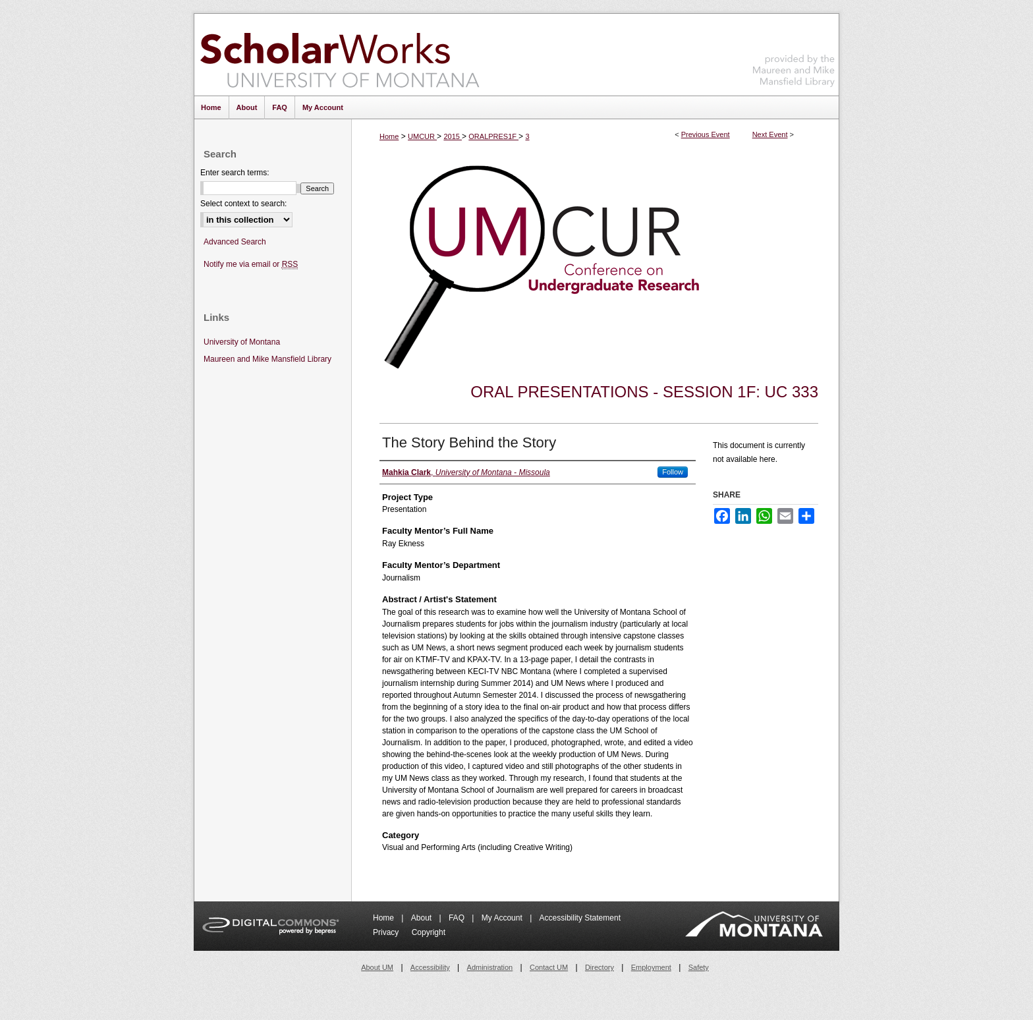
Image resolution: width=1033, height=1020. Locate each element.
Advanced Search (235, 241)
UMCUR (422, 136)
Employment (651, 967)
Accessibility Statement (580, 917)
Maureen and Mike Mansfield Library (794, 52)
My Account (503, 917)
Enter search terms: (234, 172)
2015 (452, 136)
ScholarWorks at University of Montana (339, 55)
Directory (599, 967)
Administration (490, 967)
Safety (698, 967)
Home (389, 136)
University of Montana (242, 342)
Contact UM (549, 967)
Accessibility (430, 967)
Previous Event (705, 134)
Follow (672, 472)
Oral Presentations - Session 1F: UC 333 (644, 392)
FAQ (457, 917)
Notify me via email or (251, 264)
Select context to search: (243, 203)
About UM (377, 967)
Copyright (428, 932)
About (422, 917)
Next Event (770, 134)
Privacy (387, 932)
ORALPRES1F (493, 136)
